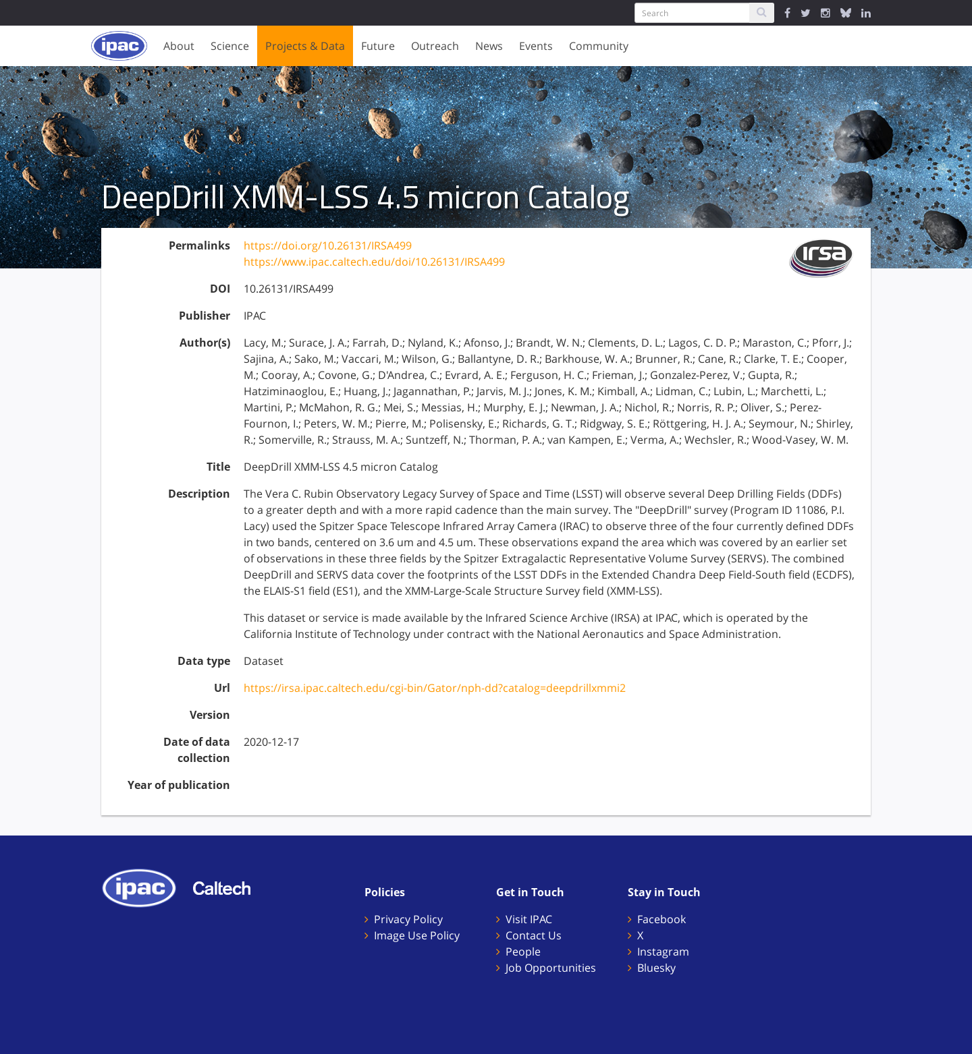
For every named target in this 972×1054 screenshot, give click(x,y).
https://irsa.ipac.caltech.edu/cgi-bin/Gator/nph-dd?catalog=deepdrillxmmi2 (435, 687)
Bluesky (656, 967)
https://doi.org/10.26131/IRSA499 (328, 245)
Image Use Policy (417, 935)
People (523, 951)
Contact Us (534, 935)
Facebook (661, 919)
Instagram (663, 951)
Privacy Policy (408, 919)
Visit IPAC (529, 919)
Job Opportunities (551, 967)
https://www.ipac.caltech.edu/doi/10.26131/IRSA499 (374, 261)
